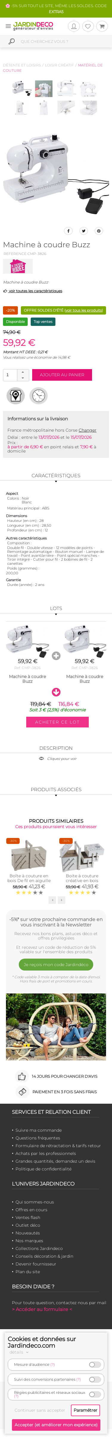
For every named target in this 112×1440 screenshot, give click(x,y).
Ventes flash (27, 1217)
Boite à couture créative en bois (82, 878)
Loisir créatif (59, 65)
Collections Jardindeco (39, 1248)
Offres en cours (31, 1209)
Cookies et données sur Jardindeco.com (42, 1342)
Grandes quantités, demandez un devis (55, 1161)
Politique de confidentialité (43, 1169)
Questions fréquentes (37, 1138)
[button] (23, 372)
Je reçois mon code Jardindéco (56, 964)
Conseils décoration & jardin (44, 1256)
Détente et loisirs (22, 65)
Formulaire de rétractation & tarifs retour (58, 1145)
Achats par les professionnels (45, 1153)
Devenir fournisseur (35, 1264)
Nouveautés (27, 1233)
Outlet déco (27, 1225)
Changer (88, 430)
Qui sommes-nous (34, 1202)
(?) (52, 1364)
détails (20, 1352)
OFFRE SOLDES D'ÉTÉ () (63, 310)
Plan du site (27, 1271)
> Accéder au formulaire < (42, 1309)
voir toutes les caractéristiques (32, 291)
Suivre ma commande (38, 1130)
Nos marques (29, 1240)
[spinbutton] (15, 375)
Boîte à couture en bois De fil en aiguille (29, 878)
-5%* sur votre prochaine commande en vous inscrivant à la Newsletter (56, 922)
